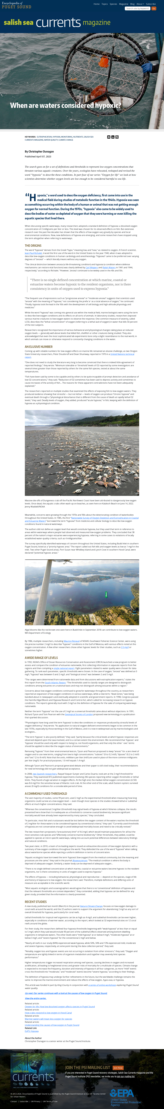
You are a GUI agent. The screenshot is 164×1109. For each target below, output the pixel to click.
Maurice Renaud (72, 641)
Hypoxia (56, 137)
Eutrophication (44, 137)
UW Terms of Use (50, 1101)
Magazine (123, 4)
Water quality (51, 140)
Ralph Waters (109, 267)
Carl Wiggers (92, 267)
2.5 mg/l (125, 647)
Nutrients (78, 137)
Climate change (66, 140)
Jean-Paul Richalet (33, 253)
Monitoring (67, 137)
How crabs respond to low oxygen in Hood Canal (48, 1012)
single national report (64, 668)
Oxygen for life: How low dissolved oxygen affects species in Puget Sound (60, 1006)
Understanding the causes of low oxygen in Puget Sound (52, 1025)
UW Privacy (35, 1101)
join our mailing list (126, 1076)
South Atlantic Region (55, 682)
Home (97, 4)
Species (113, 4)
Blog (132, 4)
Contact (14, 1101)
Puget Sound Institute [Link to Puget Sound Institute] (74, 1094)
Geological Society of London (79, 714)
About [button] (139, 4)
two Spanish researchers (45, 773)
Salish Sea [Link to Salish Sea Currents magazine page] (57, 22)
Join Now (118, 1067)
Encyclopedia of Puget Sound (34, 1094)
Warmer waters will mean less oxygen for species (48, 1018)
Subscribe (151, 4)
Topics (105, 4)
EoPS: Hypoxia (32, 1031)
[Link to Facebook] (117, 137)
